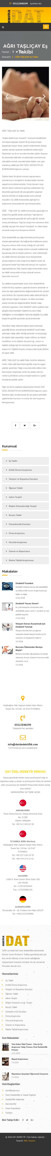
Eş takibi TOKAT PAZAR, (10, 1146)
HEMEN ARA (35, 3)
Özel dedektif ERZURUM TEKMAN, (35, 1144)
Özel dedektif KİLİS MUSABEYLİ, (24, 1144)
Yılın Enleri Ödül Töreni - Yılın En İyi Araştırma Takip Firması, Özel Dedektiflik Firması (29, 1047)
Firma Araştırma (17, 533)
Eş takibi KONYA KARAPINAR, (29, 1145)
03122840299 (19, 3)
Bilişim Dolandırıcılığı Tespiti (23, 506)
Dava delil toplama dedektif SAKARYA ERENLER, (29, 1149)
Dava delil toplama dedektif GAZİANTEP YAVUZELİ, (9, 1150)
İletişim (8, 1112)
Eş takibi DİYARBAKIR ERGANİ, (37, 1145)
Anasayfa (6, 56)
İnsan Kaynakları (13, 1108)
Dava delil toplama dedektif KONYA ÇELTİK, (37, 1150)
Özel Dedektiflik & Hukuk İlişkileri (20, 1095)
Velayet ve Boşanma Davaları (23, 479)
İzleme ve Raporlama (19, 551)
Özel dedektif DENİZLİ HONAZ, (14, 1144)
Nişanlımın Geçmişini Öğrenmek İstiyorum (30, 1074)
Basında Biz (10, 1103)
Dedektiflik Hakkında (14, 1099)
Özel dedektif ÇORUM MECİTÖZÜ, (11, 1145)
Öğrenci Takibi (16, 488)
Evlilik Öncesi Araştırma (20, 470)
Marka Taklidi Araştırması (21, 560)
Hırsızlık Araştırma (18, 542)
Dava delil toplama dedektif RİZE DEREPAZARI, (23, 1150)
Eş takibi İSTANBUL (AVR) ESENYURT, (28, 1146)
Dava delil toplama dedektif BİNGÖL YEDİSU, (43, 1149)
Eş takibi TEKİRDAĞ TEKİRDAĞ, (38, 1146)
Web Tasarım (29, 1140)
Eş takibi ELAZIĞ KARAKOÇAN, (18, 1146)
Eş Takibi (13, 461)
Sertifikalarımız (12, 1090)
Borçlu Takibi (15, 515)
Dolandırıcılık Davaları (19, 524)
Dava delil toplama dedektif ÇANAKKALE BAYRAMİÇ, (15, 1149)
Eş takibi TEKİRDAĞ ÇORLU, (21, 1145)
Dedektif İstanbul (24, 583)
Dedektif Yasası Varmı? (27, 603)
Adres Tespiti (15, 497)
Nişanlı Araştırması (20, 1059)
